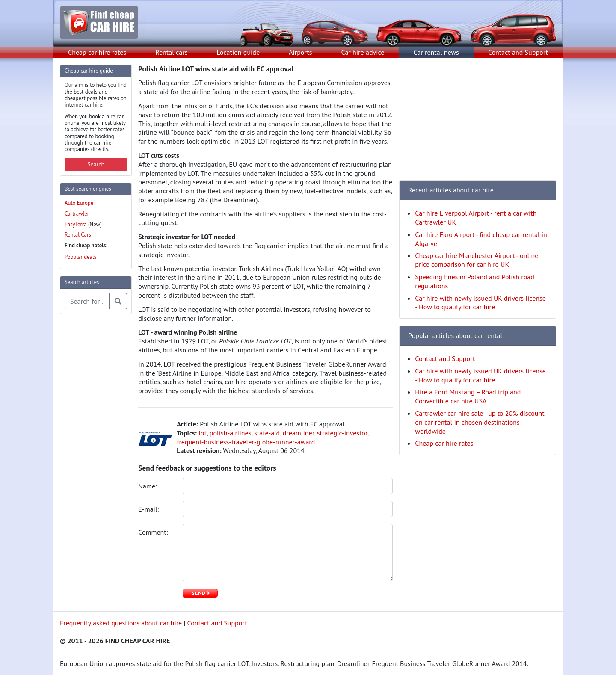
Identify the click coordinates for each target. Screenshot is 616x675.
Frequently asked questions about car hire (121, 623)
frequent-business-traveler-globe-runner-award (246, 442)
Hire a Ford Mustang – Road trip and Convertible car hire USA (468, 396)
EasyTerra (76, 224)
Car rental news (436, 52)
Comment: (153, 532)
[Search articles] (87, 301)
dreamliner (298, 433)
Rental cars (171, 52)
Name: (148, 486)
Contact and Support (518, 52)
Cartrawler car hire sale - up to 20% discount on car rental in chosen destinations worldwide (479, 422)
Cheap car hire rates (97, 52)
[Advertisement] (94, 449)
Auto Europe (79, 203)
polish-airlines (231, 433)
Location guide (238, 52)
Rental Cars (78, 234)
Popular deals (80, 257)
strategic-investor (342, 433)
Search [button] (95, 164)
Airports (300, 52)
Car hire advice (363, 52)
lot (202, 433)
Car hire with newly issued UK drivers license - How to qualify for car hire (480, 302)
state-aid (267, 433)
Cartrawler (77, 213)
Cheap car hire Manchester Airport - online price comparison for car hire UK (476, 260)
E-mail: (149, 509)
